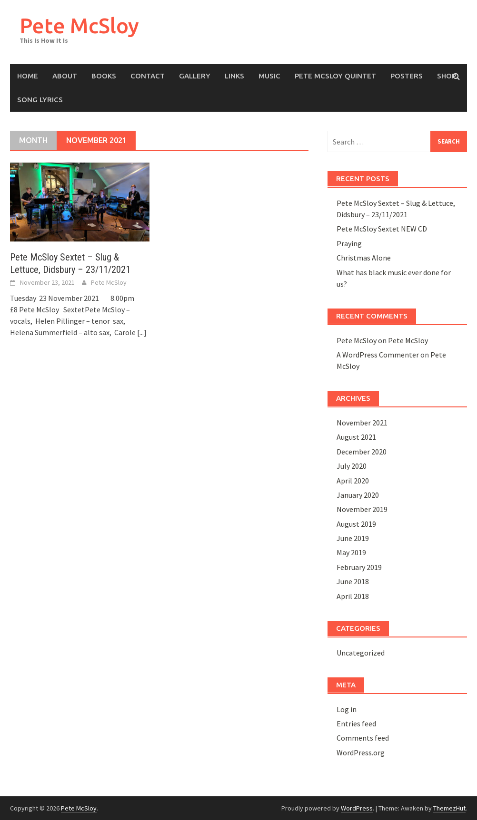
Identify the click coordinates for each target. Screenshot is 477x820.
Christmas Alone (364, 257)
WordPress (357, 808)
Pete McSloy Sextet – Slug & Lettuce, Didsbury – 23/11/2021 (70, 263)
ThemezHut (449, 808)
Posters (406, 76)
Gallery (194, 76)
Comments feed (363, 738)
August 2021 (356, 437)
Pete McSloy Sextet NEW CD (382, 228)
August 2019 (356, 524)
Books (103, 76)
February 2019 (359, 567)
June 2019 (353, 538)
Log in (347, 709)
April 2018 (353, 596)
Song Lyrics (40, 100)
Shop (446, 76)
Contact (147, 76)
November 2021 (362, 422)
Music (269, 76)
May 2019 (351, 552)
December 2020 (362, 451)
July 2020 (352, 466)
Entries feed (356, 723)
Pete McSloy (79, 25)
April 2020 (353, 480)
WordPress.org (361, 752)
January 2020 (358, 495)
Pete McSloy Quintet (335, 76)
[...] (142, 332)
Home (27, 76)
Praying (349, 243)
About (64, 76)
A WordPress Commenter (378, 354)
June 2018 (353, 581)
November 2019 (362, 509)
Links (234, 76)
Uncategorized (361, 652)
